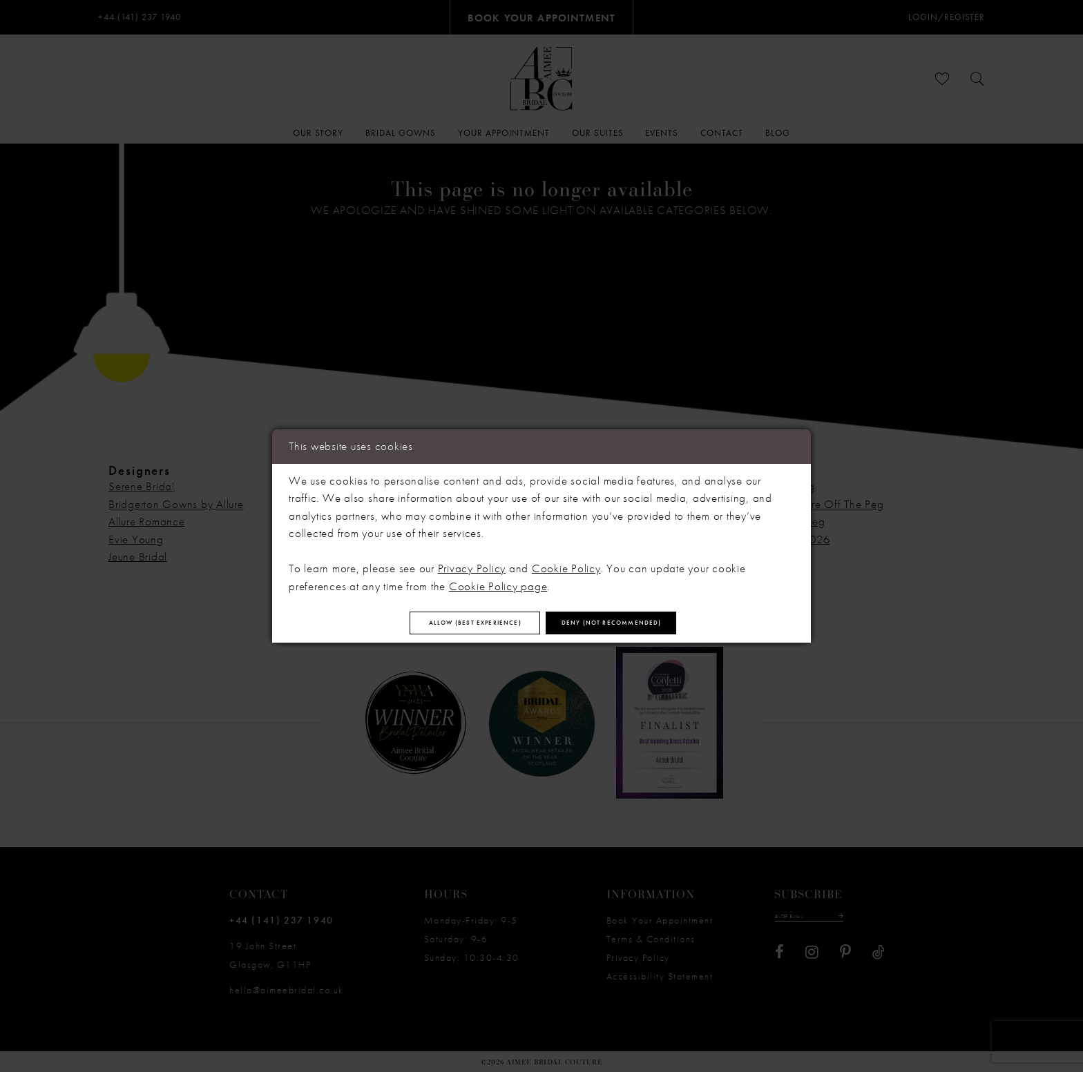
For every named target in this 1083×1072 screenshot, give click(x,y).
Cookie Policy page (498, 579)
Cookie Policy (566, 562)
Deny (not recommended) (651, 623)
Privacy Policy (472, 562)
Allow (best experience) (437, 623)
